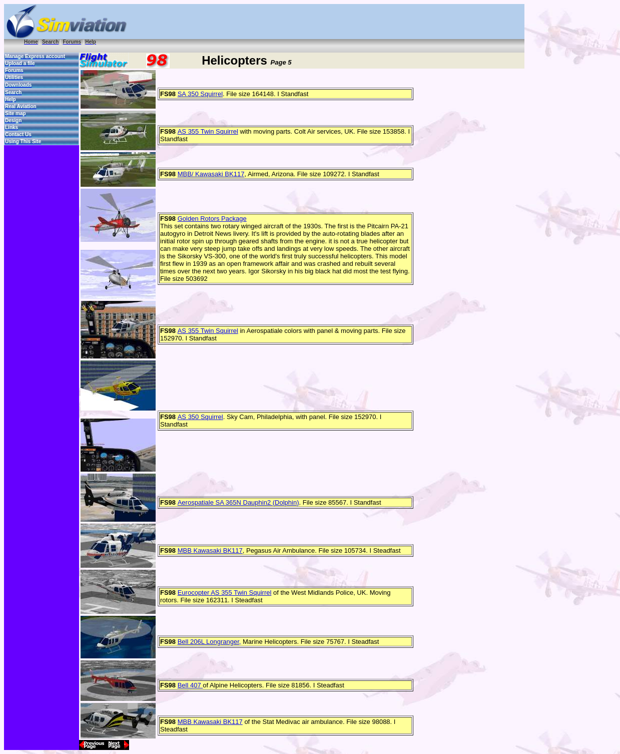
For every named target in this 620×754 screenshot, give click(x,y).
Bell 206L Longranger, (209, 641)
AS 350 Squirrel (200, 417)
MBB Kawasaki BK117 (210, 550)
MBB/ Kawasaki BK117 (211, 174)
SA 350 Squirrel (200, 94)
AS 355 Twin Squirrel (208, 131)
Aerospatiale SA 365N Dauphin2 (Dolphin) (238, 502)
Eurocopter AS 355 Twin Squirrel (225, 592)
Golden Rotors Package (212, 218)
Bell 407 (190, 685)
